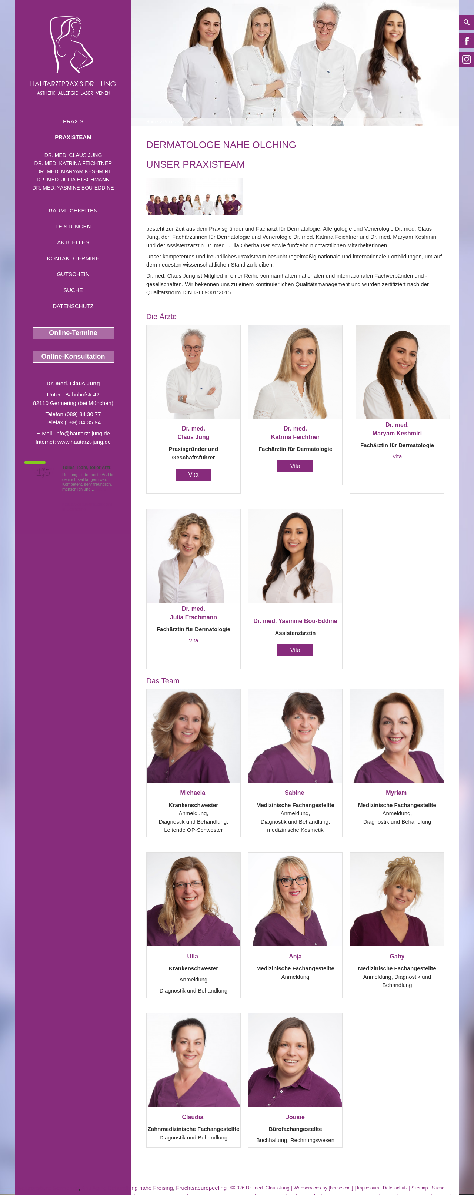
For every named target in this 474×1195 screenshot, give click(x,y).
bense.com (341, 1188)
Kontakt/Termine (73, 258)
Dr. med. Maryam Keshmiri (73, 171)
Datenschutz (73, 306)
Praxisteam (73, 137)
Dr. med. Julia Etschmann (73, 180)
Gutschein (73, 274)
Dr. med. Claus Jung (73, 155)
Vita (193, 475)
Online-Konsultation (73, 356)
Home (152, 121)
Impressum (368, 1188)
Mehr (101, 489)
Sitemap (419, 1188)
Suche (73, 290)
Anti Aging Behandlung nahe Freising (127, 1188)
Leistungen (73, 226)
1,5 (43, 472)
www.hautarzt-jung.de (84, 442)
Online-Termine (73, 333)
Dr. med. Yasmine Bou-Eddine (73, 188)
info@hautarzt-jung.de (82, 433)
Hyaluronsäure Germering (47, 1188)
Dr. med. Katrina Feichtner (73, 163)
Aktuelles (73, 242)
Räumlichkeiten (73, 210)
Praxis (73, 121)
